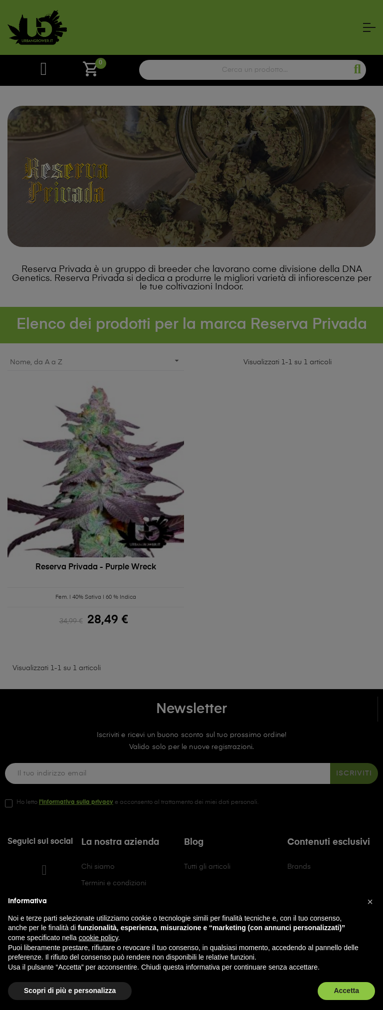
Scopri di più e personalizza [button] (70, 991)
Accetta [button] (346, 991)
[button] (370, 902)
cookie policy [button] (98, 938)
